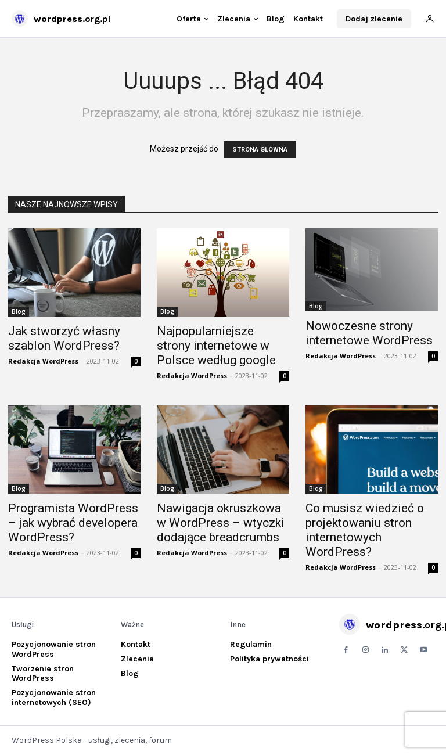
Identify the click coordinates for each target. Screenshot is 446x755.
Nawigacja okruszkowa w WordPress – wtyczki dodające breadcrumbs (221, 522)
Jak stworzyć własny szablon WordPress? (64, 338)
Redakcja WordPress (43, 361)
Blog (19, 311)
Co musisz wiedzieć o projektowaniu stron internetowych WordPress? (364, 530)
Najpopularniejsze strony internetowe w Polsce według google (216, 345)
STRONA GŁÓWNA (259, 149)
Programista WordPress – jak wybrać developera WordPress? (73, 522)
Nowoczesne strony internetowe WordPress (369, 333)
